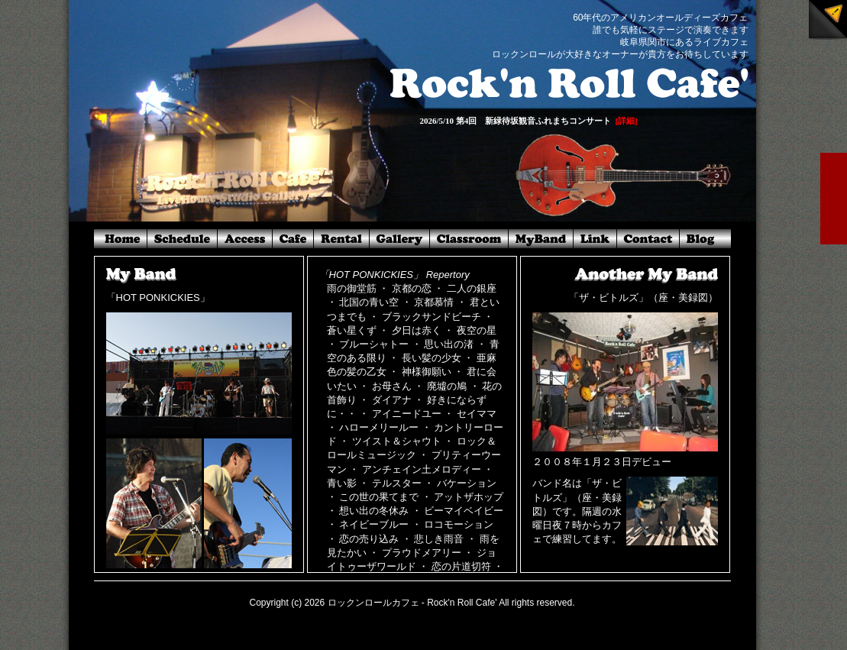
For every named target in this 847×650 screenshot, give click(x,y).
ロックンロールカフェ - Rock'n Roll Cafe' (412, 602)
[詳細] (626, 120)
